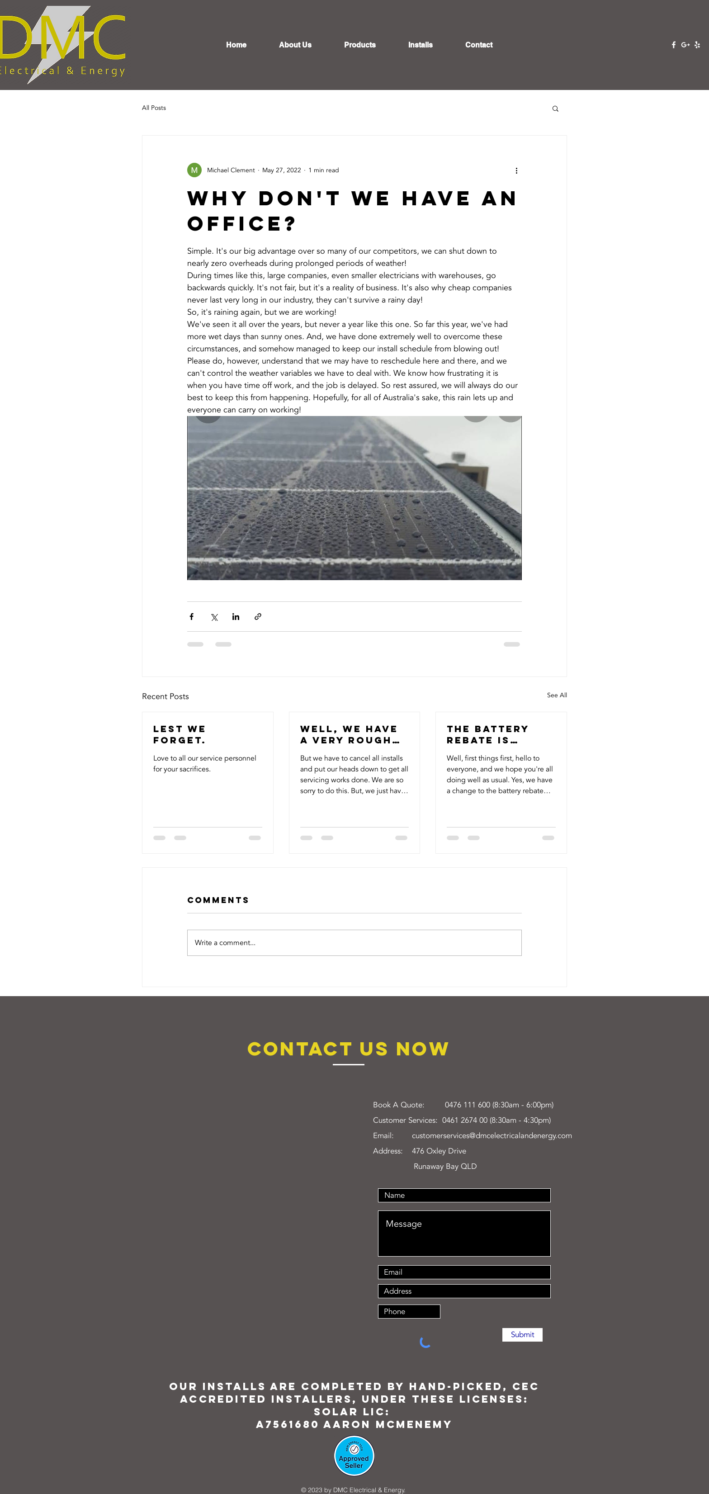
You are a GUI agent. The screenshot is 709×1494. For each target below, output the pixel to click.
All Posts (154, 108)
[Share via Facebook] (191, 616)
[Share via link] (258, 616)
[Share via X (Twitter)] (213, 616)
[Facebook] (673, 44)
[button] (555, 108)
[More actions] (516, 170)
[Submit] (522, 1335)
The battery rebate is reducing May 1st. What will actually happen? (496, 734)
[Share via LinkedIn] (236, 616)
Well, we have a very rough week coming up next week (349, 734)
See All (557, 695)
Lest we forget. (180, 734)
